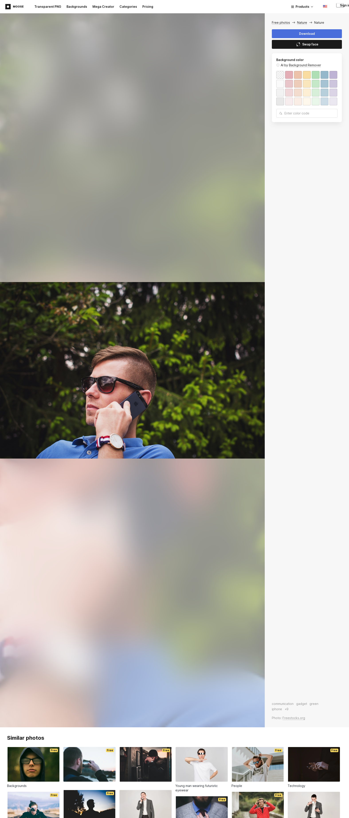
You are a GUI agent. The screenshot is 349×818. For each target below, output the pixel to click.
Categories (128, 6)
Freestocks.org (293, 718)
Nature (302, 22)
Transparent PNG (47, 6)
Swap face (307, 44)
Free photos (281, 22)
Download (307, 33)
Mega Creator (103, 6)
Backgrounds (77, 6)
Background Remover (305, 65)
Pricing (147, 6)
